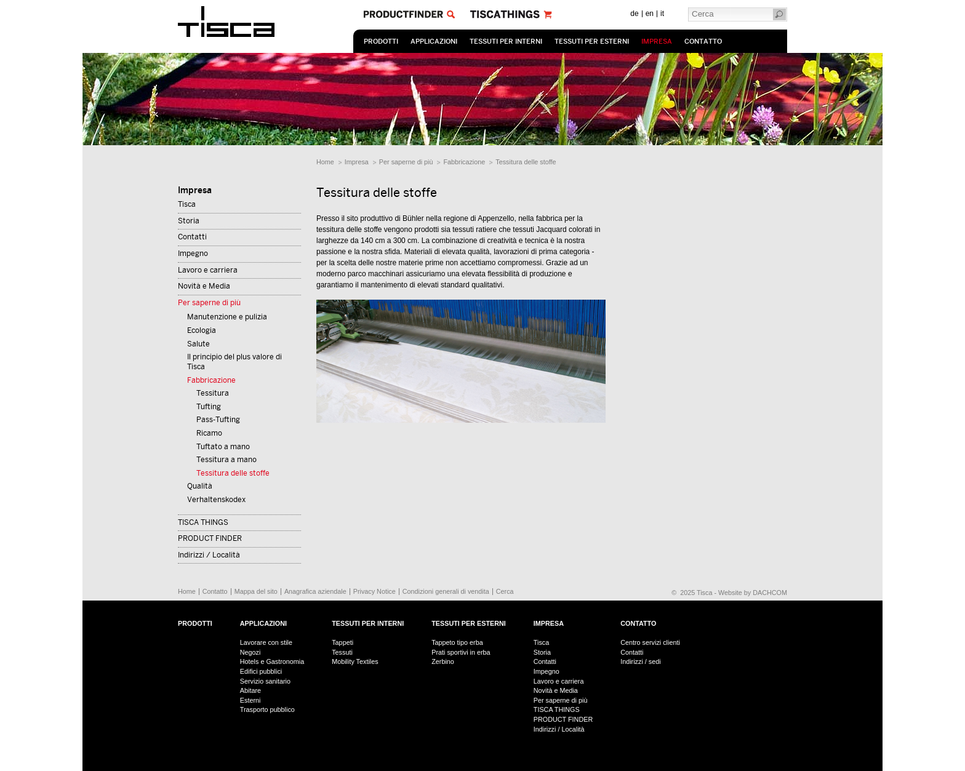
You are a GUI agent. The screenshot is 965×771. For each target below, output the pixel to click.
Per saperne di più (406, 162)
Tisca (187, 204)
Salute (198, 344)
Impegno (193, 253)
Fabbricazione (464, 162)
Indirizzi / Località (209, 555)
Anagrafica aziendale (315, 591)
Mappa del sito (256, 591)
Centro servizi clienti (650, 642)
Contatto (703, 42)
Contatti (192, 237)
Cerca (505, 591)
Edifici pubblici (261, 671)
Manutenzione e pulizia (227, 317)
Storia (188, 221)
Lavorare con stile (266, 642)
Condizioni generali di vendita (445, 591)
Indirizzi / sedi (640, 661)
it (662, 13)
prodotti (381, 42)
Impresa (656, 42)
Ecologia (201, 330)
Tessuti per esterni (592, 42)
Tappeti (342, 642)
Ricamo (209, 433)
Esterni (250, 700)
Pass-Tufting (218, 419)
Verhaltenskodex (216, 499)
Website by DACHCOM (752, 592)
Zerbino (442, 661)
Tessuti (342, 652)
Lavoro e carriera (208, 270)
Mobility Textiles (355, 661)
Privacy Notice (374, 591)
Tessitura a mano (226, 459)
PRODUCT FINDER (210, 538)
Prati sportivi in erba (460, 652)
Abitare (250, 690)
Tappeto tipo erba (456, 642)
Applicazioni (433, 42)
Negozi (250, 652)
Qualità (199, 486)
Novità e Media (204, 286)
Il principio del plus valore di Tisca (234, 362)
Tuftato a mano (223, 446)
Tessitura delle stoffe (525, 162)
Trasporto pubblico (267, 709)
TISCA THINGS (203, 522)
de (634, 13)
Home (325, 162)
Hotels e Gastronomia (272, 661)
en (650, 13)
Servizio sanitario (265, 681)
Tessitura (212, 393)
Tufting (208, 406)
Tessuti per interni (506, 42)
